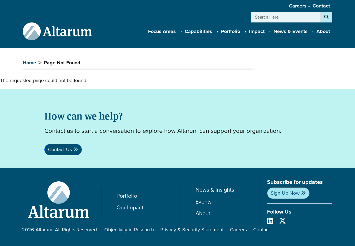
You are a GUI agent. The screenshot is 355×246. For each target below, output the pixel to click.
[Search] (326, 17)
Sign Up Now (285, 193)
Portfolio (126, 196)
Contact (321, 5)
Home (29, 62)
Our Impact (129, 207)
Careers (297, 5)
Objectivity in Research (129, 229)
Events (204, 202)
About (203, 213)
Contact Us (60, 149)
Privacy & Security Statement (192, 229)
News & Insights (215, 190)
